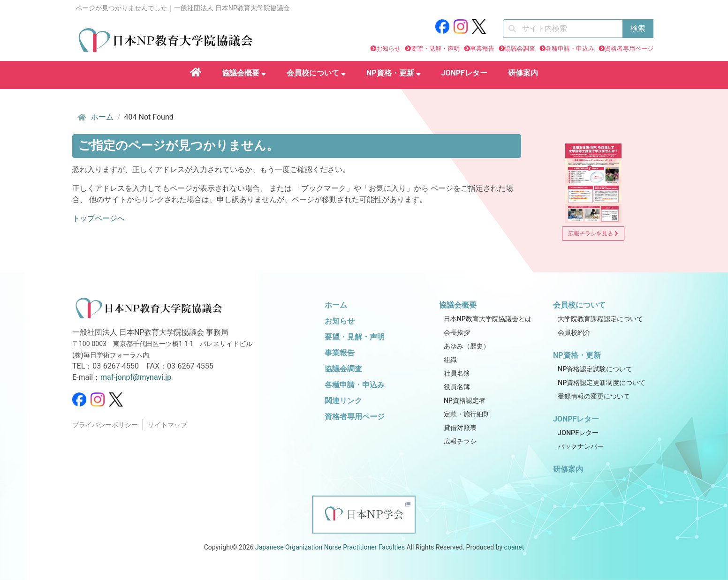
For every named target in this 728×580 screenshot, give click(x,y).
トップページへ (98, 218)
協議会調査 (520, 48)
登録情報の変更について (594, 396)
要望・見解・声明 (435, 48)
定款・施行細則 (467, 414)
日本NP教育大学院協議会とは (487, 319)
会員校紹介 (574, 333)
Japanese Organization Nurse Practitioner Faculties (330, 547)
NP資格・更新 (393, 72)
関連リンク (343, 400)
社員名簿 (457, 373)
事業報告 (482, 48)
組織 (450, 360)
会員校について (316, 72)
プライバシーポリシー (105, 425)
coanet (514, 547)
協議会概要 (244, 72)
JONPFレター (464, 72)
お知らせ (388, 48)
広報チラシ (460, 441)
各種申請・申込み (570, 48)
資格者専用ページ (629, 48)
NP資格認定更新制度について (601, 383)
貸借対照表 (460, 428)
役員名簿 (457, 387)
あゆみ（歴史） (467, 346)
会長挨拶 (457, 333)
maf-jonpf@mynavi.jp (135, 377)
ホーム (95, 117)
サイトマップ (167, 425)
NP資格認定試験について (595, 369)
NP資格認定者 (464, 401)
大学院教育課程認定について (600, 319)
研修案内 (523, 72)
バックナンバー (581, 447)
